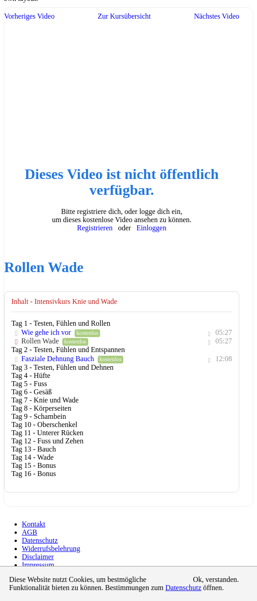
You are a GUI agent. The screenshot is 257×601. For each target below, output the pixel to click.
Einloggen (151, 228)
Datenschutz (40, 540)
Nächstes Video (216, 16)
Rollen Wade (40, 341)
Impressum (38, 565)
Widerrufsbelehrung (51, 548)
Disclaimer (38, 557)
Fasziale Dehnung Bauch (58, 359)
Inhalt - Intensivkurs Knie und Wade (64, 301)
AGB (29, 532)
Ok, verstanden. (216, 579)
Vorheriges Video (29, 16)
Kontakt (33, 524)
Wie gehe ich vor (47, 332)
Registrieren (94, 228)
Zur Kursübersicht (124, 16)
